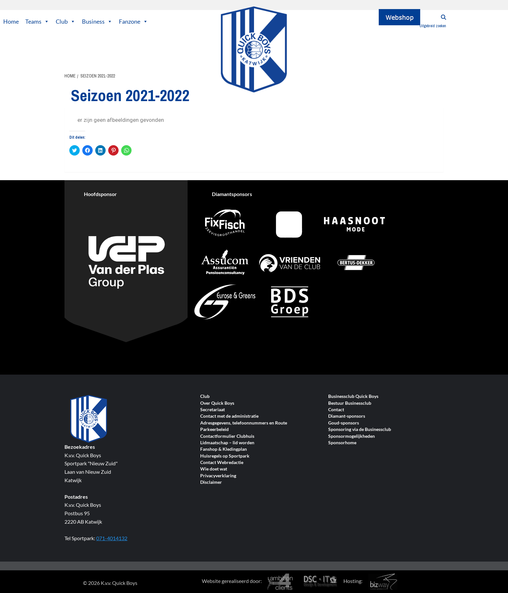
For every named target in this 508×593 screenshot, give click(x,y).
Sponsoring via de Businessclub (359, 429)
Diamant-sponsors (346, 416)
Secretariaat (212, 409)
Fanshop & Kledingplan (223, 449)
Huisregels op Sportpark (224, 456)
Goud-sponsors (343, 423)
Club (65, 21)
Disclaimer (211, 482)
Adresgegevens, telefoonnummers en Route (243, 423)
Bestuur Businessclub (349, 403)
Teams (37, 21)
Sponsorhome (342, 442)
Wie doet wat (213, 469)
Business (97, 21)
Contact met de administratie (229, 416)
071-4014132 (111, 538)
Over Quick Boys (217, 403)
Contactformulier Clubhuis (227, 436)
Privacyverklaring (218, 475)
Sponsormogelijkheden (351, 436)
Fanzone (133, 21)
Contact (336, 409)
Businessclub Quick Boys (353, 396)
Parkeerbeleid (214, 429)
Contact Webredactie (221, 462)
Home (11, 21)
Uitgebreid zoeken (433, 26)
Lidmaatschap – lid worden (227, 442)
